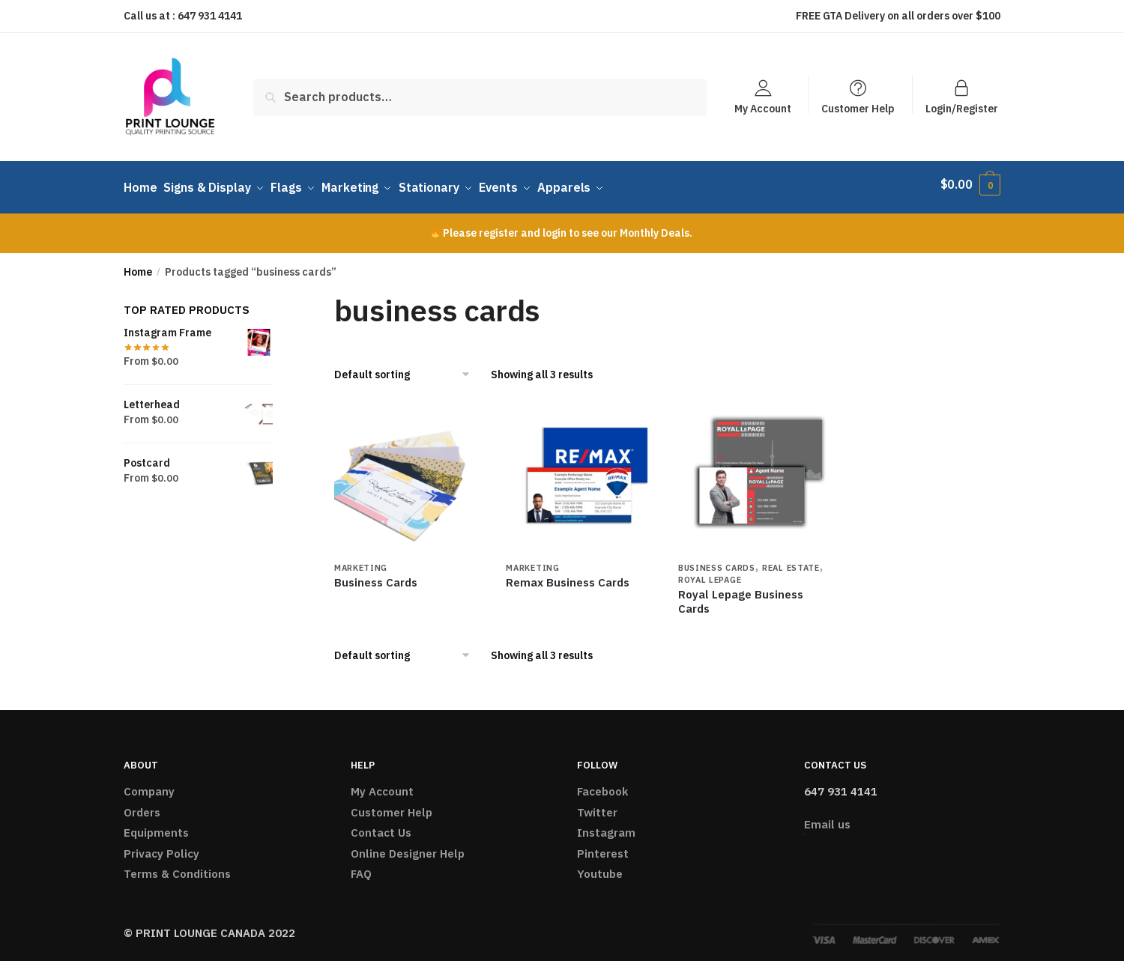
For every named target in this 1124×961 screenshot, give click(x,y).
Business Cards (375, 575)
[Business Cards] (409, 471)
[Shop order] (407, 368)
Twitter (597, 805)
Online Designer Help (408, 846)
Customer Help (858, 108)
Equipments (156, 826)
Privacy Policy (161, 846)
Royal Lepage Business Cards (740, 594)
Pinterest (603, 846)
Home (138, 264)
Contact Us (381, 826)
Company (149, 784)
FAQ (361, 867)
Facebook (602, 784)
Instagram (606, 826)
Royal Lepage (709, 572)
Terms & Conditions (177, 867)
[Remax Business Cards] (581, 471)
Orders (142, 805)
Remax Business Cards (567, 575)
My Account (762, 108)
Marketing (360, 560)
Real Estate (791, 560)
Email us (827, 817)
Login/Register (961, 108)
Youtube (600, 867)
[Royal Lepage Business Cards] (753, 471)
